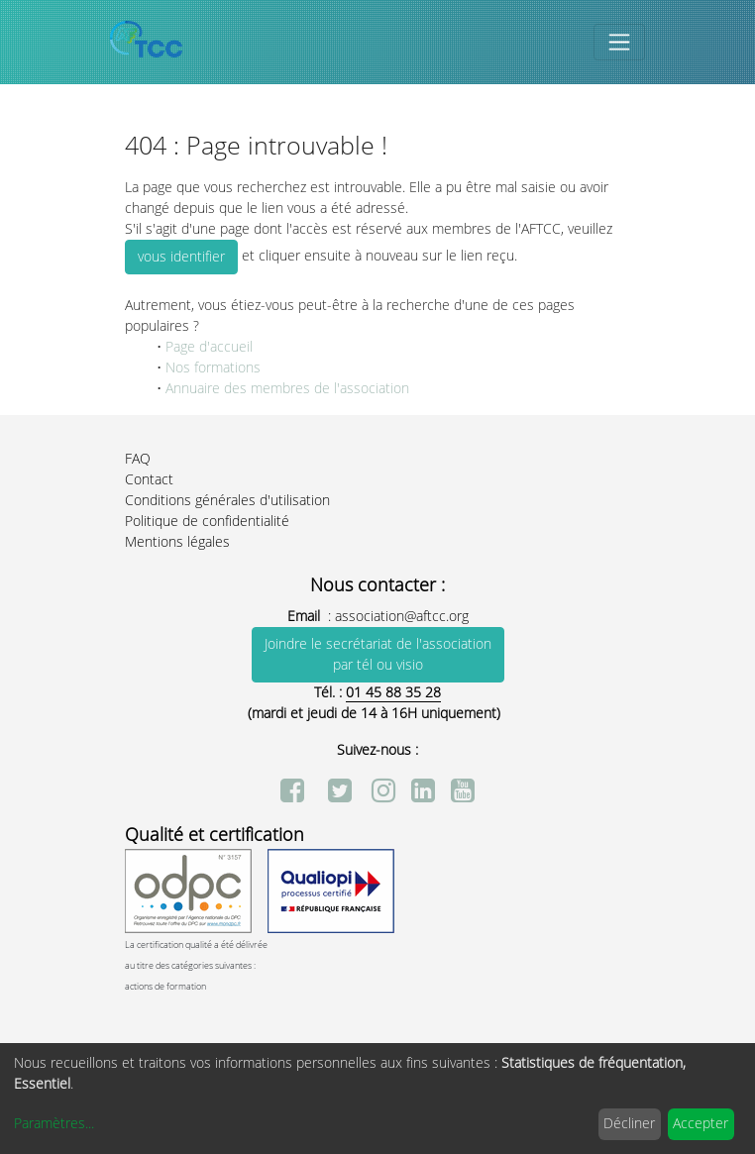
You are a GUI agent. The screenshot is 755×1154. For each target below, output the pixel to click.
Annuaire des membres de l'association (287, 388)
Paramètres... (54, 1123)
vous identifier (181, 257)
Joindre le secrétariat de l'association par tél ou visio (378, 655)
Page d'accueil (209, 347)
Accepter (700, 1123)
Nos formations (211, 368)
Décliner (629, 1123)
